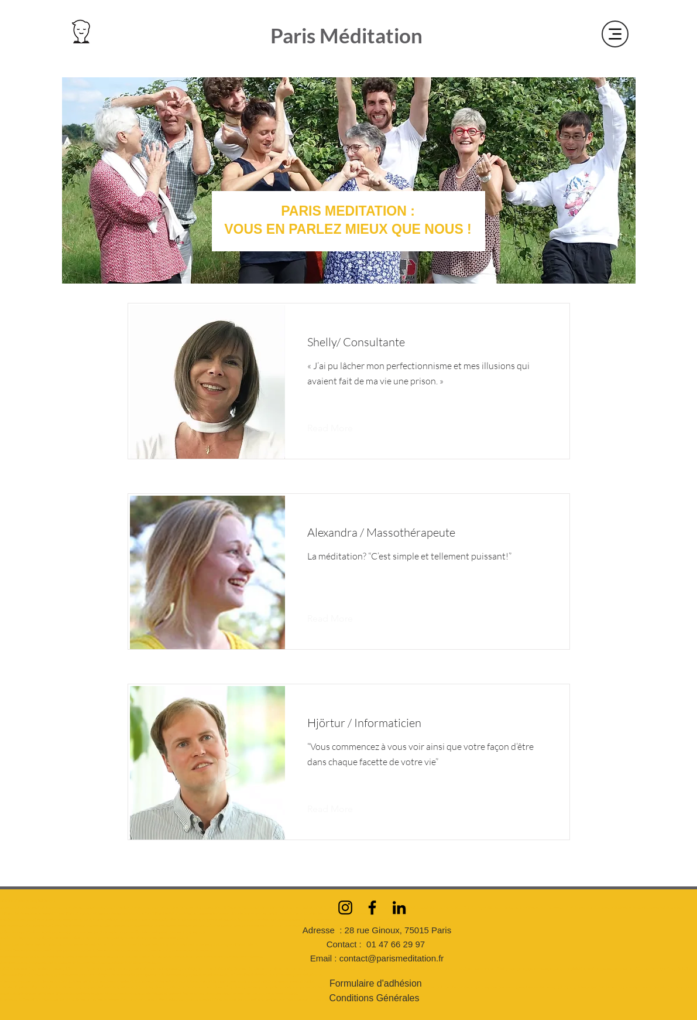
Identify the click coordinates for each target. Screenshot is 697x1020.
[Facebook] (372, 907)
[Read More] (339, 428)
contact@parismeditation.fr (391, 958)
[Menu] (615, 34)
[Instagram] (345, 907)
